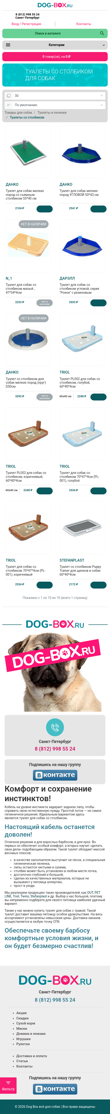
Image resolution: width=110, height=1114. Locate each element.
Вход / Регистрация (26, 24)
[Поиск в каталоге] (49, 33)
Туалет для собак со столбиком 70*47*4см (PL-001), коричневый (28, 567)
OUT (90, 892)
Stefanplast (38, 896)
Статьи (22, 1061)
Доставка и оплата (31, 1056)
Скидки (22, 1018)
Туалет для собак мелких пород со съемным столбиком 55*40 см (28, 191)
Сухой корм (25, 1023)
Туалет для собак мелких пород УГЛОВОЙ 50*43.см (82, 189)
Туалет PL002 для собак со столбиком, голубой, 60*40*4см (82, 379)
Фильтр (8, 1085)
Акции (21, 1013)
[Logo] (55, 5)
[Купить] (45, 209)
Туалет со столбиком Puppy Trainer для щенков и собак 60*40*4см (82, 567)
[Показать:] (58, 96)
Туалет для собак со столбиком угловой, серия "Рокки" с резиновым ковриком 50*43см (82, 287)
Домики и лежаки (31, 1034)
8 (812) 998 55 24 (55, 749)
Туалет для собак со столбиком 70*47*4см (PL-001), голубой (82, 473)
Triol (16, 896)
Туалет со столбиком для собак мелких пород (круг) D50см (28, 379)
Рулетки (23, 1044)
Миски (21, 1029)
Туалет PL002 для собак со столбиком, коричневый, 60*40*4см (28, 473)
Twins (24, 896)
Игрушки (23, 1039)
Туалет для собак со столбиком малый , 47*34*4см (28, 285)
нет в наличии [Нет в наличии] (45, 303)
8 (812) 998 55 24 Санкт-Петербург (27, 16)
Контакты (83, 24)
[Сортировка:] (58, 105)
